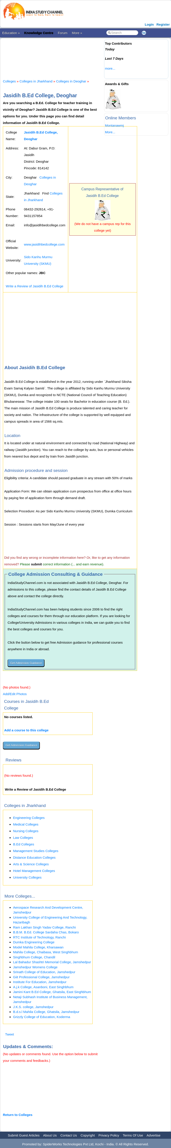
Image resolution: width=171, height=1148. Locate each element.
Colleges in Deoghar (71, 81)
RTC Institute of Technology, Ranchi (39, 937)
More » (77, 33)
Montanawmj (114, 125)
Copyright (88, 1135)
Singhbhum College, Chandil (34, 957)
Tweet (9, 1034)
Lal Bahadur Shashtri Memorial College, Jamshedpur (52, 962)
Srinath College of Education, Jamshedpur (44, 972)
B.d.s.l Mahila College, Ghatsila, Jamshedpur (46, 1012)
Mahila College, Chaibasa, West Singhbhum (45, 952)
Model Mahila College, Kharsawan (38, 947)
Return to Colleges (17, 1115)
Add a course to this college (26, 730)
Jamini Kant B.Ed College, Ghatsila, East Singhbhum (52, 992)
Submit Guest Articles (23, 1135)
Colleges (9, 81)
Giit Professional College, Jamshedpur (41, 977)
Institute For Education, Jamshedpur (39, 982)
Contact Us (68, 1135)
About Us (50, 1135)
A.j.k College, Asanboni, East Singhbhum (43, 987)
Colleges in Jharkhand (35, 81)
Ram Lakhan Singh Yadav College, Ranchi (44, 927)
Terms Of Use (133, 1135)
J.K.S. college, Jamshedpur (33, 1007)
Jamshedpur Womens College (35, 967)
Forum (62, 33)
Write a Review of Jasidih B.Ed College (34, 286)
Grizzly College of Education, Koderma (41, 1017)
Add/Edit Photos (15, 694)
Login (149, 24)
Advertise (154, 1135)
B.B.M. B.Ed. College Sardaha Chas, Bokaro (46, 932)
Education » (11, 33)
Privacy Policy (109, 1135)
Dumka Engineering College (33, 942)
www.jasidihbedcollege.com (44, 244)
